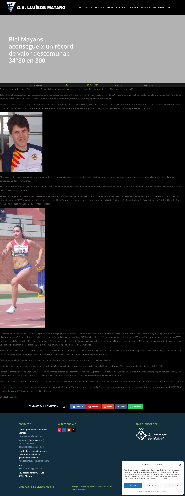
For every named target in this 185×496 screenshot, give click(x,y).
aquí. (14, 396)
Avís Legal (163, 491)
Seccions (98, 7)
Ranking (110, 7)
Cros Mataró (133, 7)
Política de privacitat (152, 491)
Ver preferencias (172, 485)
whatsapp (135, 406)
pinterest (93, 406)
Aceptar (133, 485)
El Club (87, 7)
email (121, 406)
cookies (141, 491)
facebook (78, 406)
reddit (108, 406)
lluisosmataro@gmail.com (31, 436)
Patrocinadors (158, 7)
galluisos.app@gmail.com (31, 468)
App (168, 7)
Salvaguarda (145, 7)
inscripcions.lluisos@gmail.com (34, 461)
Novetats (119, 7)
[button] (180, 465)
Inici (80, 7)
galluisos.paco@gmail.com (31, 447)
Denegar (152, 485)
